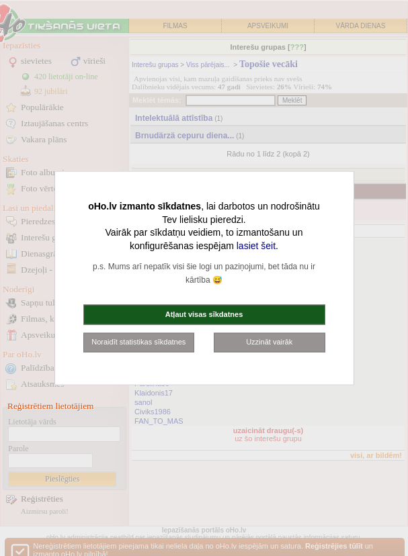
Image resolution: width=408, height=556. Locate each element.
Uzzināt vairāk (269, 342)
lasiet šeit (256, 245)
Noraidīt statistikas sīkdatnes (138, 342)
